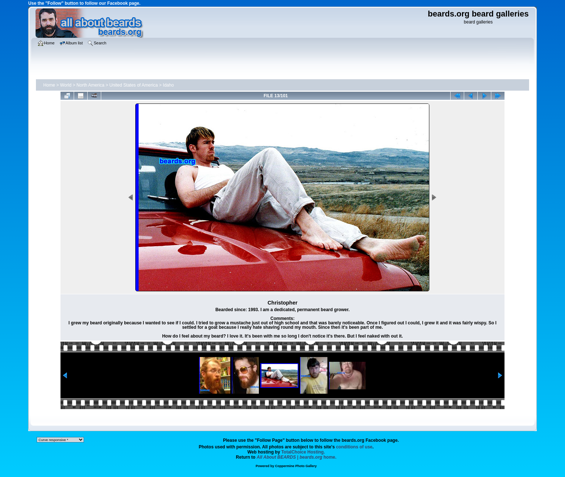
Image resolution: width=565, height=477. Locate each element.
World (65, 85)
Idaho (168, 85)
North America (90, 85)
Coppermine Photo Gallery (296, 466)
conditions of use (354, 446)
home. (297, 457)
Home (49, 85)
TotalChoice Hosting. (303, 452)
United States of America (133, 85)
